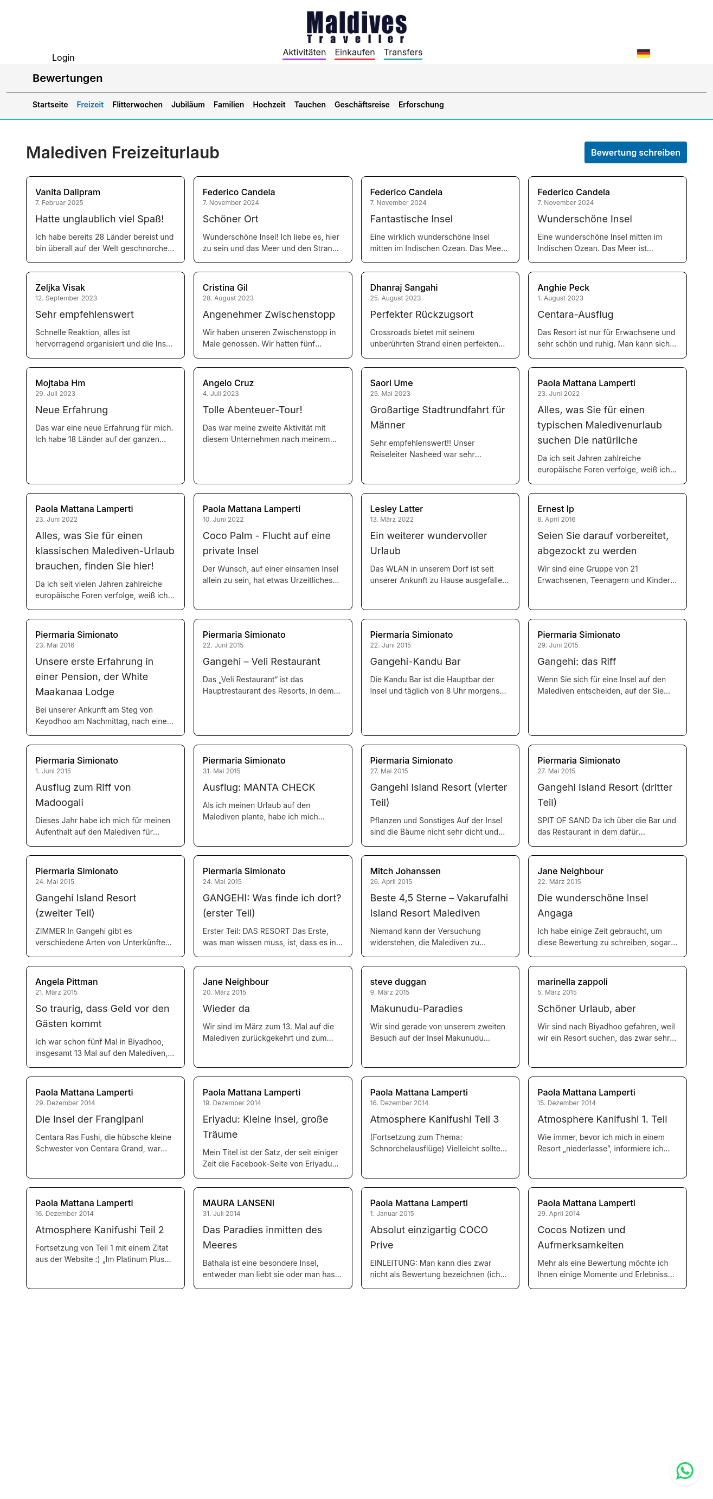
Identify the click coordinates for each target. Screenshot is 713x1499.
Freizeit (90, 104)
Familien (229, 104)
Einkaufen (355, 52)
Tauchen (310, 104)
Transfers (403, 52)
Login (63, 57)
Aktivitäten (304, 52)
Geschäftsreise (362, 104)
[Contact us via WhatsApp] (684, 1470)
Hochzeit (269, 104)
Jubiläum (188, 104)
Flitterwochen (137, 104)
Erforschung (421, 104)
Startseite (50, 104)
